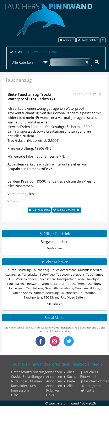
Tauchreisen (69, 293)
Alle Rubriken (54, 304)
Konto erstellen (88, 40)
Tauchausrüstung (18, 270)
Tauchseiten (46, 279)
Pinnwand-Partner (38, 284)
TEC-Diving (51, 297)
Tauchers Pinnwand (89, 374)
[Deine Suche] (96, 62)
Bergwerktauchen (54, 241)
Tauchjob (93, 279)
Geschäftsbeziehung (59, 288)
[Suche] (70, 62)
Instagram (91, 385)
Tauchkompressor (63, 270)
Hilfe (14, 395)
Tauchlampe (94, 274)
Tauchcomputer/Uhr (70, 274)
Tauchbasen (15, 284)
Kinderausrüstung (46, 293)
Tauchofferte (75, 284)
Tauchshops (34, 288)
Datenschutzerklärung (28, 372)
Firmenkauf (17, 288)
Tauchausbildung (87, 288)
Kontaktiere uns (23, 385)
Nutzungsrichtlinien (26, 381)
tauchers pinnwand (64, 403)
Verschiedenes (26, 279)
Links (50, 395)
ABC (11, 279)
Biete (34, 52)
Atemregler (12, 274)
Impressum (20, 390)
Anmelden (67, 40)
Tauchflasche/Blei (90, 270)
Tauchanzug (40, 270)
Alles (18, 52)
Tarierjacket (30, 274)
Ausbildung (94, 284)
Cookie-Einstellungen (27, 376)
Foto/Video (47, 274)
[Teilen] (94, 94)
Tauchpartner (66, 279)
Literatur (59, 284)
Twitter (88, 390)
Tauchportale (33, 297)
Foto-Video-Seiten (72, 297)
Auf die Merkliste (67, 210)
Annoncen (54, 372)
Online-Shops (22, 293)
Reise (81, 279)
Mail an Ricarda (39, 210)
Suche (52, 52)
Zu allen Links (54, 248)
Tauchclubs (87, 293)
